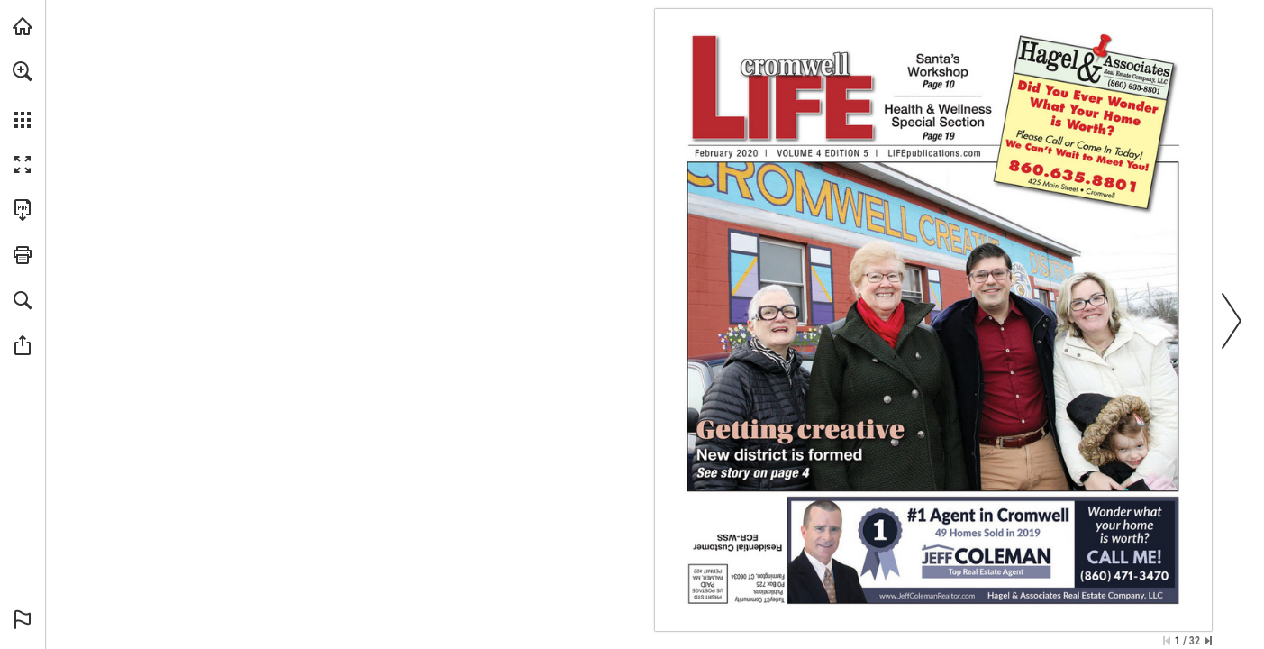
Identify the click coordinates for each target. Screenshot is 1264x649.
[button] (22, 71)
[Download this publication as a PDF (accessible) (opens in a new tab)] (22, 210)
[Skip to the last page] (1208, 640)
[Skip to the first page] (1166, 640)
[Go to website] (960, 153)
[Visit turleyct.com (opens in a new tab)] (22, 26)
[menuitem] (22, 95)
